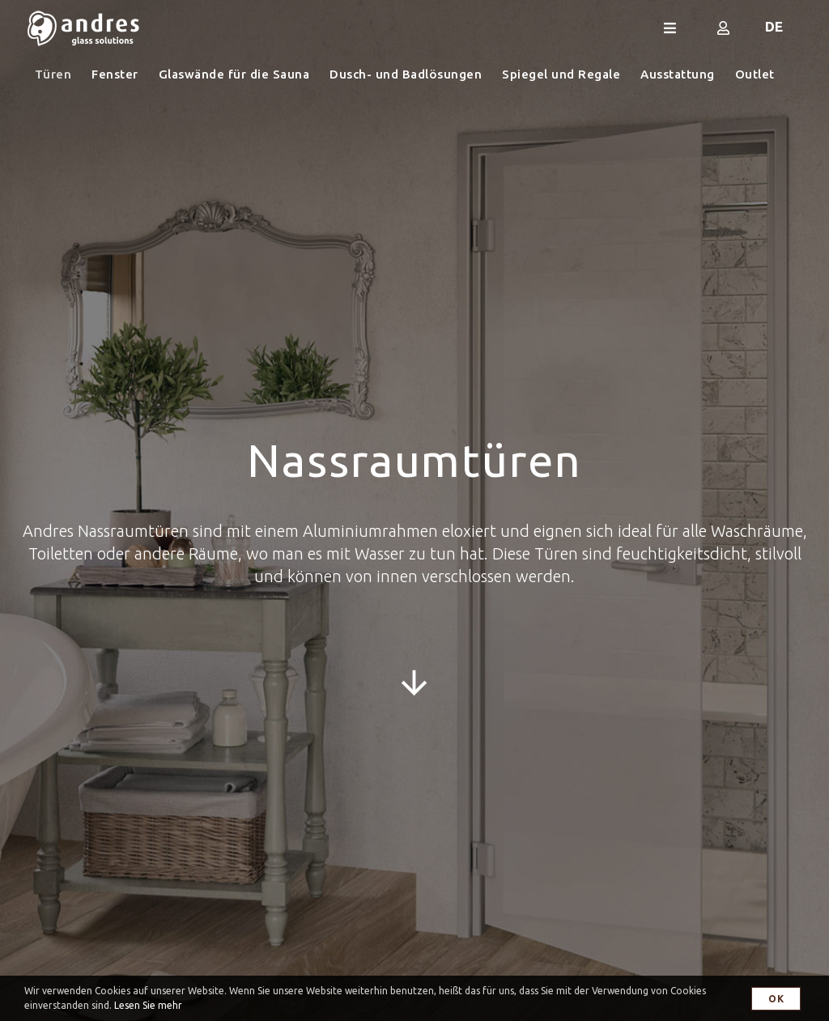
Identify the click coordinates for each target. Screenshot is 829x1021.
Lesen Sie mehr (148, 1005)
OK (776, 998)
